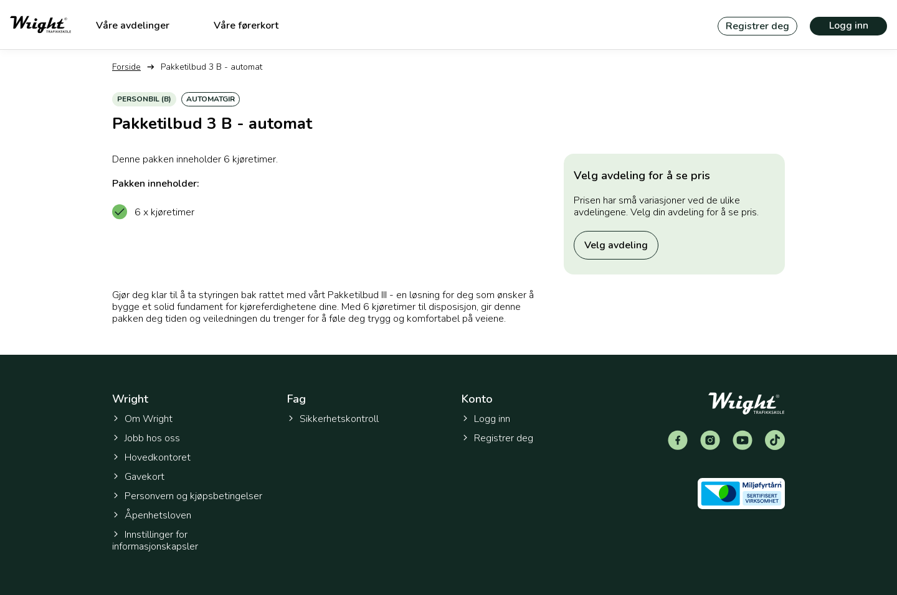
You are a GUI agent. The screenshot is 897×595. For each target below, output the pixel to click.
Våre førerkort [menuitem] (246, 25)
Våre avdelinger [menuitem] (132, 25)
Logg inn (848, 25)
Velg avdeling (616, 245)
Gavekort (138, 477)
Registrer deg (757, 26)
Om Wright (142, 419)
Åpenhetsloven (151, 515)
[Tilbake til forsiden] (40, 24)
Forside (126, 67)
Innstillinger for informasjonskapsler (155, 541)
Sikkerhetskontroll (333, 419)
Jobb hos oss (146, 438)
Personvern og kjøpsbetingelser (187, 496)
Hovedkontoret (151, 457)
